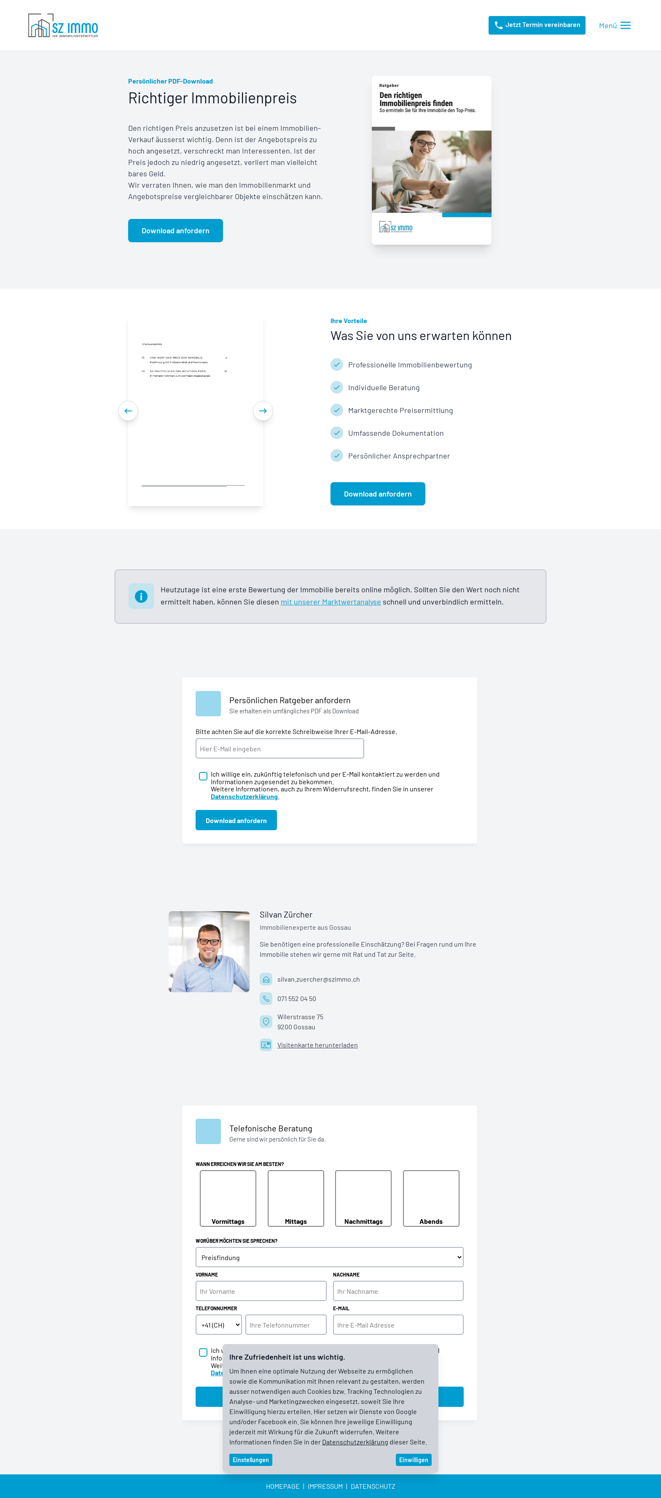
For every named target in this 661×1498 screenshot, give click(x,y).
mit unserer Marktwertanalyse (331, 601)
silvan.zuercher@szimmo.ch (318, 979)
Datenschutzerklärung (355, 1442)
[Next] (263, 411)
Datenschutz (373, 1486)
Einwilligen (413, 1459)
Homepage (283, 1486)
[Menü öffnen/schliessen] (615, 25)
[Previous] (128, 411)
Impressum (325, 1486)
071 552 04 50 (296, 998)
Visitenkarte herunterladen (317, 1045)
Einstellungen (251, 1459)
